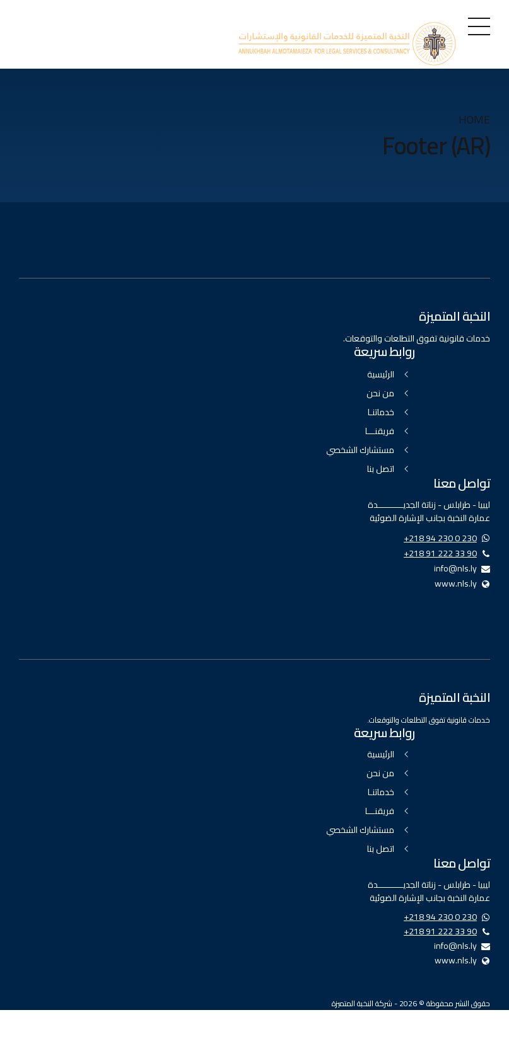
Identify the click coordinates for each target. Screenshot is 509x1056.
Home (474, 120)
